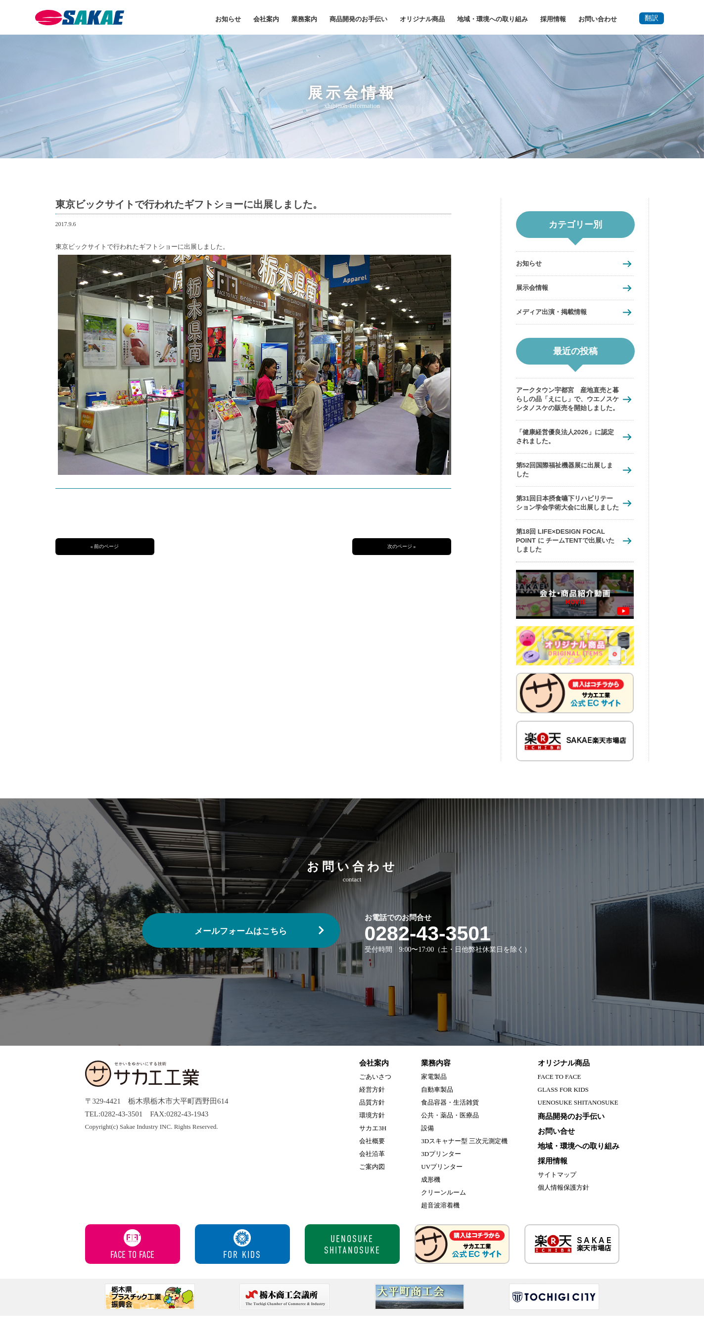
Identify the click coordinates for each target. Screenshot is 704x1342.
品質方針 (372, 1128)
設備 (427, 1154)
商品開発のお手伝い (358, 19)
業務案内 (304, 19)
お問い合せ (556, 1157)
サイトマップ (557, 1200)
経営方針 (372, 1115)
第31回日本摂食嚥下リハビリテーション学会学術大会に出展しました (564, 522)
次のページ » (401, 546)
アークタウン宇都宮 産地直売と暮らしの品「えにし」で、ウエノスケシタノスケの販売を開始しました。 (564, 405)
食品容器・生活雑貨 (450, 1128)
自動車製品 (437, 1115)
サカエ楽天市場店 (571, 1270)
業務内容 (436, 1089)
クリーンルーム (443, 1218)
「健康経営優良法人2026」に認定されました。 (565, 449)
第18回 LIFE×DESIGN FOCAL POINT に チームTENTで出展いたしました (566, 565)
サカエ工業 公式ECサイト (462, 1270)
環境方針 (372, 1141)
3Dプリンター (441, 1180)
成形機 (430, 1205)
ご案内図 (372, 1193)
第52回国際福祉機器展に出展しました (564, 483)
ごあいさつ (375, 1103)
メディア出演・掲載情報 (557, 313)
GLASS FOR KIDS (563, 1115)
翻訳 (651, 18)
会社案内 (266, 19)
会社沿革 (372, 1180)
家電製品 (434, 1103)
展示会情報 (534, 288)
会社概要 (372, 1167)
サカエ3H (372, 1154)
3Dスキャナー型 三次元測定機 (464, 1167)
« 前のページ (105, 546)
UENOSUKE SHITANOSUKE (578, 1128)
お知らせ (228, 19)
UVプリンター (442, 1193)
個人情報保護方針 (563, 1213)
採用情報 (553, 19)
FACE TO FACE (559, 1103)
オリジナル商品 (422, 19)
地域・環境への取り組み (492, 19)
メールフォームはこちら (240, 957)
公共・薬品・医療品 (450, 1141)
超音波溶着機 (440, 1231)
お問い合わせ (597, 19)
